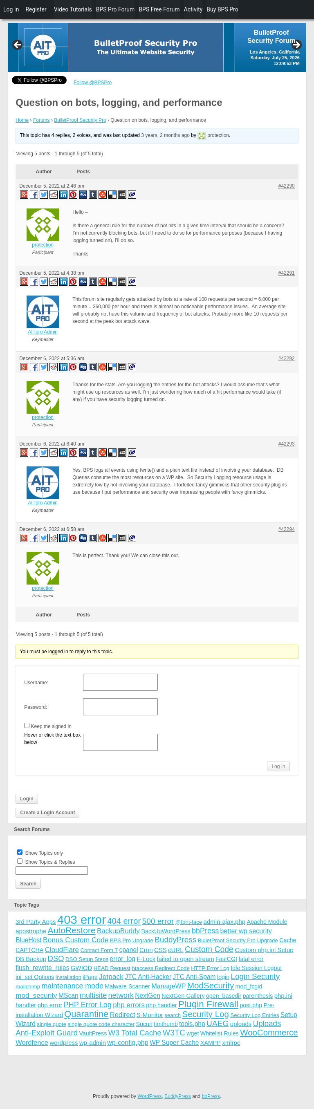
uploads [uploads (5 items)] (241, 1023)
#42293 (286, 444)
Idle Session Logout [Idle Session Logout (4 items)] (256, 968)
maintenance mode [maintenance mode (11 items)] (72, 986)
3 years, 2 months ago (165, 136)
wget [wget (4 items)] (192, 1033)
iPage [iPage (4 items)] (90, 977)
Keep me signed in (51, 726)
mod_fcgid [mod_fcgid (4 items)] (249, 986)
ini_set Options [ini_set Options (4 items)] (35, 977)
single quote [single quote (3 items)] (51, 1024)
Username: (36, 683)
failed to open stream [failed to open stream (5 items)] (185, 958)
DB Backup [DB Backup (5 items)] (31, 958)
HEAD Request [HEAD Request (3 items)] (112, 968)
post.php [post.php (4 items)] (251, 1005)
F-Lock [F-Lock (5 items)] (146, 958)
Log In (278, 766)
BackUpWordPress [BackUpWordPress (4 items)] (166, 931)
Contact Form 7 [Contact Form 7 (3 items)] (99, 950)
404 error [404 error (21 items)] (124, 920)
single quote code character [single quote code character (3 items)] (101, 1024)
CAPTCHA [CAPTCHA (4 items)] (29, 950)
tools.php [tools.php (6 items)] (192, 1023)
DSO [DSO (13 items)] (56, 958)
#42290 (286, 186)
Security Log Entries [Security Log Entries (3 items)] (254, 1015)
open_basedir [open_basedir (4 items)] (223, 995)
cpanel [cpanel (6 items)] (128, 949)
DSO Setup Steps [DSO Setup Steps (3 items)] (86, 959)
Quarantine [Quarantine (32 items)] (86, 1014)
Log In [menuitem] (11, 9)
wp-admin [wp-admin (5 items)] (92, 1042)
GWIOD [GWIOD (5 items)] (81, 967)
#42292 (286, 358)
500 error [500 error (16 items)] (158, 921)
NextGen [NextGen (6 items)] (147, 995)
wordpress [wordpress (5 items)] (63, 1042)
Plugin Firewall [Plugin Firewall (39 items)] (208, 1004)
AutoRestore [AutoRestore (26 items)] (72, 930)
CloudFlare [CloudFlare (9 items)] (62, 950)
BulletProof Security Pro (80, 120)
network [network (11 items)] (121, 995)
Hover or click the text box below (52, 738)
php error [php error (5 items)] (50, 1004)
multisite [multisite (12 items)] (93, 995)
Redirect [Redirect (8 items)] (122, 1015)
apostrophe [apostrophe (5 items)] (31, 931)
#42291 (286, 273)
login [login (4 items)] (223, 977)
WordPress (149, 1096)
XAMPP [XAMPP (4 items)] (210, 1043)
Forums (41, 120)
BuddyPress (177, 1096)
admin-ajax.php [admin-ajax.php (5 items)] (225, 921)
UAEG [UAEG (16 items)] (217, 1023)
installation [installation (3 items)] (68, 977)
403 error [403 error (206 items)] (81, 919)
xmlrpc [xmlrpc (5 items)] (231, 1042)
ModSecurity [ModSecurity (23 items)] (210, 985)
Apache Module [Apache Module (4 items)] (267, 922)
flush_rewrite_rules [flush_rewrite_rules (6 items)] (42, 967)
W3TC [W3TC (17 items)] (174, 1032)
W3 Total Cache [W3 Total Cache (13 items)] (134, 1032)
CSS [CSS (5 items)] (160, 949)
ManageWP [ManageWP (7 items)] (168, 986)
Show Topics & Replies (50, 862)
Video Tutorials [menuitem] (73, 9)
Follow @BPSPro (93, 82)
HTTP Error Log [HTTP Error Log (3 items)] (210, 968)
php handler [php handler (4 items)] (161, 1005)
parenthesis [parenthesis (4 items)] (258, 995)
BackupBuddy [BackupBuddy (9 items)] (118, 931)
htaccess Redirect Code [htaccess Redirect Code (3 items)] (161, 968)
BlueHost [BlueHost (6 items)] (28, 939)
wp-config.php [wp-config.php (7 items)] (127, 1042)
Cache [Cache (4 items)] (287, 940)
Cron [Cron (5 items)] (146, 949)
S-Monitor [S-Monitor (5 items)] (150, 1014)
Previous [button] (18, 45)
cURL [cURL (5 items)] (176, 949)
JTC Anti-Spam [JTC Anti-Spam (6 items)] (194, 976)
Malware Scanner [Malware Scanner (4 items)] (127, 986)
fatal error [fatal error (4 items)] (250, 959)
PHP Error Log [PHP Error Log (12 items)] (88, 1005)
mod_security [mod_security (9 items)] (36, 995)
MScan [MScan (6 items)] (68, 995)
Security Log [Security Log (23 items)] (205, 1014)
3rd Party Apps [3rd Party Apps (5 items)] (36, 921)
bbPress (211, 1096)
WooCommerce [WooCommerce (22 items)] (269, 1032)
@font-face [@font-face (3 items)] (188, 922)
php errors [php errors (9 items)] (129, 1005)
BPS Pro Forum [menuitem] (115, 9)
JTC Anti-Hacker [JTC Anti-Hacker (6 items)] (148, 976)
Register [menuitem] (35, 9)
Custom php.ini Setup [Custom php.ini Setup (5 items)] (264, 949)
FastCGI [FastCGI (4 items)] (226, 959)
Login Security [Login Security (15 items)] (255, 976)
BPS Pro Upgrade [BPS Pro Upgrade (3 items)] (131, 940)
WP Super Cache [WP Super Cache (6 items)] (174, 1042)
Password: (35, 707)
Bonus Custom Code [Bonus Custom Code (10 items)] (76, 940)
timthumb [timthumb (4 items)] (166, 1024)
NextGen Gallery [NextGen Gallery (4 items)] (182, 995)
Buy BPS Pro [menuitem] (222, 9)
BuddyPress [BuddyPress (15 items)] (175, 939)
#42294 (286, 529)
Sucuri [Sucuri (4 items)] (144, 1024)
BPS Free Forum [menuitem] (159, 9)
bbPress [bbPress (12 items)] (205, 931)
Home (22, 120)
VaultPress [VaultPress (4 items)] (93, 1033)
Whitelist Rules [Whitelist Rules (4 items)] (219, 1033)
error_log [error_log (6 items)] (122, 958)
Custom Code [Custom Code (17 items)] (209, 949)
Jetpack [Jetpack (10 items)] (111, 976)
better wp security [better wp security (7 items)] (246, 930)
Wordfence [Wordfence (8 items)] (32, 1042)
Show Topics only (44, 853)
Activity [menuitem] (193, 9)
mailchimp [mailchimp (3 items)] (28, 987)
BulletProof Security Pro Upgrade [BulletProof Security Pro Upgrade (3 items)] (238, 940)
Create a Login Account (47, 813)
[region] (157, 47)
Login (27, 799)
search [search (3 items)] (172, 1015)
